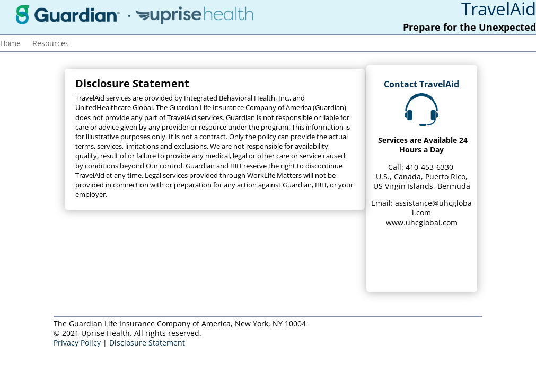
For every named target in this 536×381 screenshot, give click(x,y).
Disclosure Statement (147, 343)
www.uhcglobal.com (422, 222)
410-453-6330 (429, 167)
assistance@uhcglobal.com (433, 207)
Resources (50, 44)
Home (10, 44)
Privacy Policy (77, 343)
